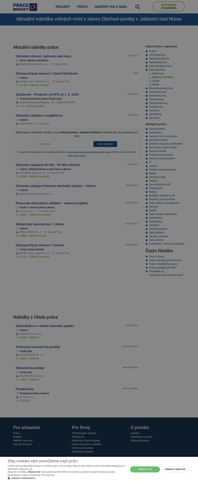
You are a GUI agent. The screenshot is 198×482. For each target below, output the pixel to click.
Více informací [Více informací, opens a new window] (48, 475)
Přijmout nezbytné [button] (175, 469)
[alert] (99, 241)
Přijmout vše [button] (145, 469)
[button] (66, 478)
